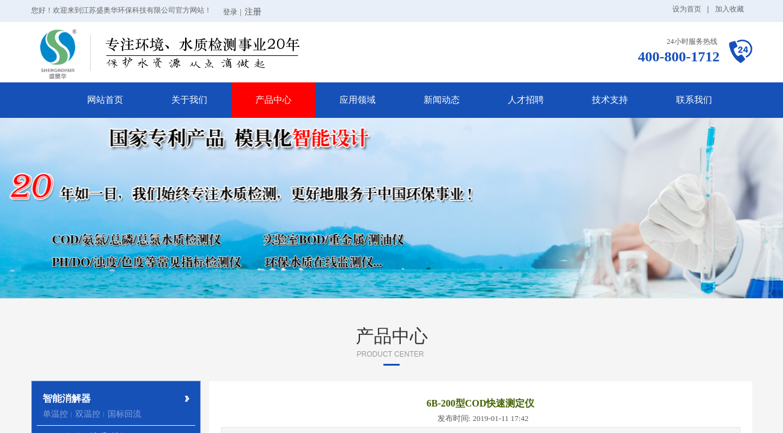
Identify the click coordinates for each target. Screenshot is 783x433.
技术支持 (610, 100)
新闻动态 (442, 100)
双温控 (87, 414)
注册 (253, 11)
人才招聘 (526, 100)
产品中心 (273, 100)
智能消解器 (67, 398)
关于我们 (189, 100)
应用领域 (358, 100)
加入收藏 (729, 9)
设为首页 (686, 9)
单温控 (55, 414)
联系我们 (694, 100)
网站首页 (105, 100)
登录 (230, 12)
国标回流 (124, 414)
